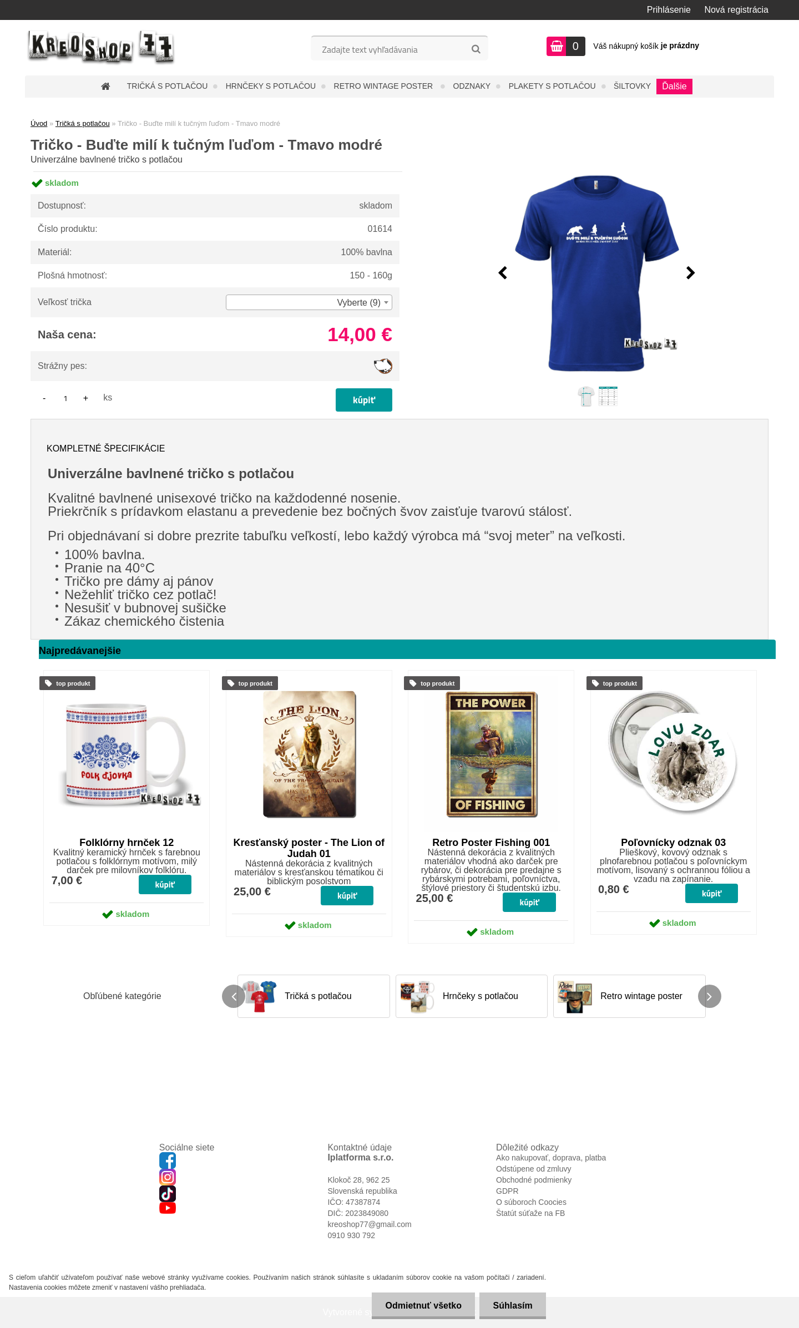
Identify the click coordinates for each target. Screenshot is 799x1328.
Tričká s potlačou (167, 86)
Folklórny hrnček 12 (126, 842)
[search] (476, 49)
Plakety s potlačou (552, 86)
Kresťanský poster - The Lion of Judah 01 (309, 848)
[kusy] (65, 398)
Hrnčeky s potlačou (271, 86)
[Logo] (101, 47)
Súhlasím (512, 1305)
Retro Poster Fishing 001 (491, 842)
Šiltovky (632, 86)
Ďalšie (674, 86)
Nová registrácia (736, 9)
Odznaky (472, 86)
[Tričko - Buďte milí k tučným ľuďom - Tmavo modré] (597, 273)
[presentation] (502, 273)
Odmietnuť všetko (422, 1305)
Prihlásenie (669, 9)
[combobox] (309, 302)
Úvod (39, 123)
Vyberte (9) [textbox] (359, 302)
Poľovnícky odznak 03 (673, 842)
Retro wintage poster (385, 86)
